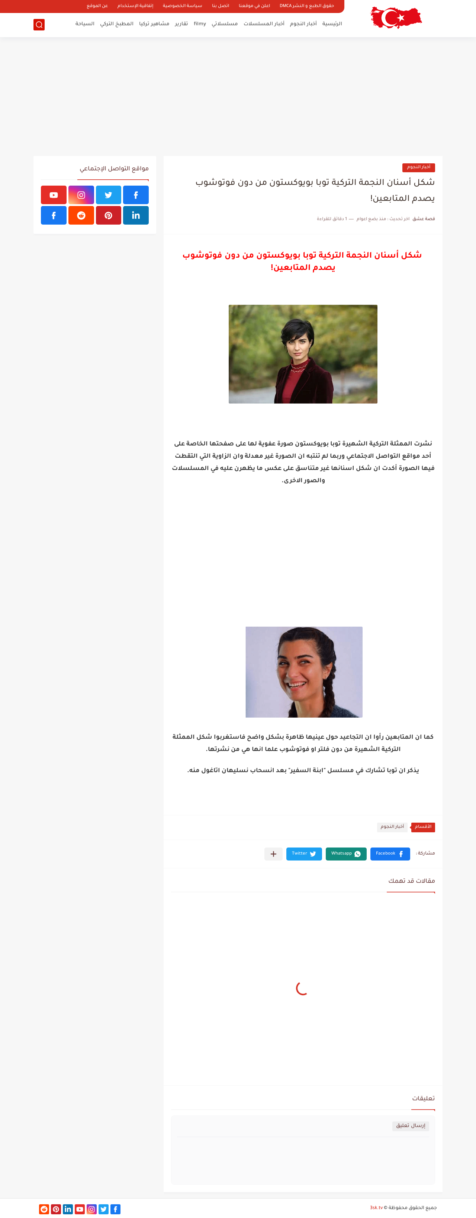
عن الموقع (97, 6)
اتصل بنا (220, 6)
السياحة (84, 24)
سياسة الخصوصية (182, 6)
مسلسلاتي (225, 24)
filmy (200, 24)
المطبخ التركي (117, 24)
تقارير (181, 24)
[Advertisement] (238, 96)
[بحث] (39, 24)
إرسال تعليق (410, 1126)
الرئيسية (332, 24)
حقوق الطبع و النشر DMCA (307, 6)
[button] (390, 854)
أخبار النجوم (303, 24)
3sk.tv (376, 1208)
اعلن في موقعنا (254, 6)
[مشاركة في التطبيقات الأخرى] (273, 854)
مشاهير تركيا (154, 24)
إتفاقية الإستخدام (135, 6)
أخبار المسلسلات (264, 24)
